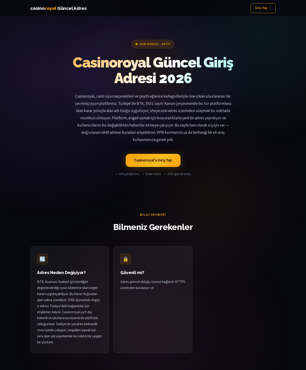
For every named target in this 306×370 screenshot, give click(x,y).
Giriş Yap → (263, 8)
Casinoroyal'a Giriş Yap (153, 160)
